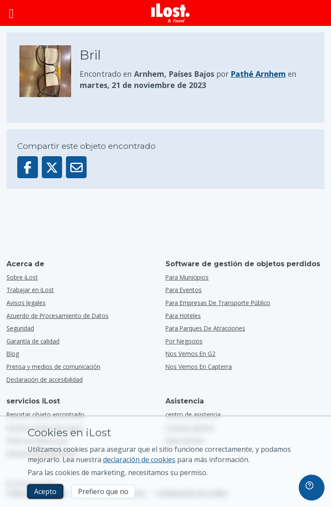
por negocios (184, 341)
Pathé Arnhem (258, 74)
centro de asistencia (193, 414)
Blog (12, 354)
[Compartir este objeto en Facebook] (27, 167)
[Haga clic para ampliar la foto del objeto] (49, 71)
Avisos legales (26, 303)
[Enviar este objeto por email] (76, 167)
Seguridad (20, 328)
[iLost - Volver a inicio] (170, 12)
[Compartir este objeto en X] (52, 167)
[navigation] (312, 488)
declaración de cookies (139, 459)
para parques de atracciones (205, 328)
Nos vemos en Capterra (199, 366)
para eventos (184, 290)
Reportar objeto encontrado (45, 414)
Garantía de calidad (32, 341)
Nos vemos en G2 (190, 354)
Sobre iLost (22, 277)
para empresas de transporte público (218, 303)
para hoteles (183, 316)
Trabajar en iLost (30, 290)
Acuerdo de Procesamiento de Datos (57, 316)
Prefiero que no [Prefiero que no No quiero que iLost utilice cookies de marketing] (103, 491)
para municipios (187, 277)
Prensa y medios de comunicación (53, 366)
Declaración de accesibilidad (44, 379)
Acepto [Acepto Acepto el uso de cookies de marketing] (45, 491)
